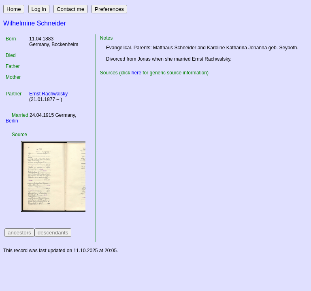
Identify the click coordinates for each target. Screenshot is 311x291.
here (136, 73)
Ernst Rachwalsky (48, 94)
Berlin (12, 121)
